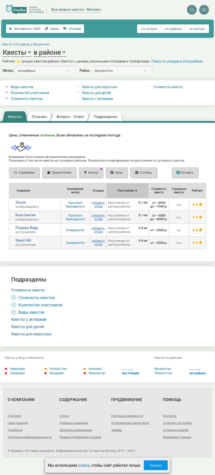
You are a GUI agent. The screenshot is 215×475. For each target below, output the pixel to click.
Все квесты (25, 29)
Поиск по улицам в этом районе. (178, 61)
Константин (25, 215)
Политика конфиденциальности (30, 437)
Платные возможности (127, 416)
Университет (75, 230)
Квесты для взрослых (99, 87)
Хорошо (156, 465)
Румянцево (15, 369)
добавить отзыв (98, 204)
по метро (197, 29)
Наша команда (18, 423)
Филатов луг (94, 373)
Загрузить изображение (75, 430)
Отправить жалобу (176, 430)
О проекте (14, 416)
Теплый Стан (55, 369)
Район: (85, 70)
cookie (84, 465)
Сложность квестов (26, 98)
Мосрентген (162, 369)
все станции (130, 372)
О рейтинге (15, 430)
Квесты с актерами (97, 98)
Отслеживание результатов (130, 423)
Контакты (169, 416)
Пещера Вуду (26, 228)
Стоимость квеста (168, 87)
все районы (198, 372)
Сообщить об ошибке (177, 423)
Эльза (20, 202)
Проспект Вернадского (75, 204)
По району (23, 44)
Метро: (8, 70)
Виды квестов (22, 87)
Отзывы (72, 29)
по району (173, 29)
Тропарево (54, 373)
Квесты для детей (96, 92)
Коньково (93, 369)
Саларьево (15, 373)
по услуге (149, 29)
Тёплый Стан (163, 373)
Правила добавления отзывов (80, 437)
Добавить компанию (73, 423)
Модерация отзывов (177, 437)
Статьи (64, 416)
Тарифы (116, 430)
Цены (52, 29)
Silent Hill (23, 240)
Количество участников (30, 92)
